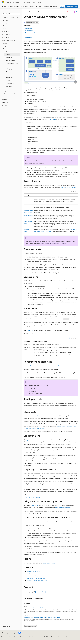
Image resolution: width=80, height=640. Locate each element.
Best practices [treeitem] (9, 57)
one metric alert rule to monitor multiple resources (44, 416)
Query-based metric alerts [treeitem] (12, 63)
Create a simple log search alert (32, 497)
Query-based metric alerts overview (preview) (54, 243)
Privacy (34, 636)
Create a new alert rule (33, 573)
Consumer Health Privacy (45, 636)
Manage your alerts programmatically (37, 580)
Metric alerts (27, 198)
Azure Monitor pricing (49, 563)
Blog (21, 636)
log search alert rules (32, 440)
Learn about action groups (34, 576)
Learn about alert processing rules (36, 578)
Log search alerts (28, 206)
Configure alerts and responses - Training (34, 607)
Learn (25, 11)
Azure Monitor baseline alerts (63, 507)
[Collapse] (19, 10)
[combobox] (11, 14)
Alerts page (53, 119)
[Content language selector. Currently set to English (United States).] (8, 633)
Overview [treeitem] (8, 54)
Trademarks (64, 636)
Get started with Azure (71, 6)
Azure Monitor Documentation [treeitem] (10, 17)
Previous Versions (13, 636)
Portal (62, 6)
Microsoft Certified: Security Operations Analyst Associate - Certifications (42, 617)
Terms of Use (57, 636)
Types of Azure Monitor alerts (68, 187)
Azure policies (34, 505)
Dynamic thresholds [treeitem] (10, 66)
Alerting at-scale (29, 34)
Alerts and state (29, 30)
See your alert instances (33, 571)
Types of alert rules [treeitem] (10, 60)
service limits (29, 330)
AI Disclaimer (4, 636)
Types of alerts (28, 28)
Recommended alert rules (31, 32)
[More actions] (76, 12)
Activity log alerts (28, 215)
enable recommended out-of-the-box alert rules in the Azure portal (46, 366)
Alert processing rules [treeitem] (11, 72)
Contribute (27, 636)
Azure (30, 11)
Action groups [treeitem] (9, 69)
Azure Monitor (38, 11)
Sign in (76, 2)
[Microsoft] (3, 2)
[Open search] (72, 2)
